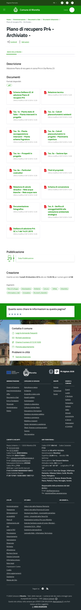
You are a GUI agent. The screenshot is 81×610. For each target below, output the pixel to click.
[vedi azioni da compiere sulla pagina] (24, 42)
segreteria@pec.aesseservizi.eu (56, 493)
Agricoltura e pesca (30, 387)
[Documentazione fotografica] (10, 206)
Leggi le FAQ (11, 529)
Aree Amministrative (14, 390)
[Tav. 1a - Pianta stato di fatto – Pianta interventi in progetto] (10, 111)
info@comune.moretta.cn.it (20, 460)
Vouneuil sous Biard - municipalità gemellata (39, 513)
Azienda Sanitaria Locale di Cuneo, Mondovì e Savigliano (43, 523)
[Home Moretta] (25, 9)
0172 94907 (14, 450)
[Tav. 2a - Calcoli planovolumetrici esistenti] (45, 111)
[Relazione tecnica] (45, 92)
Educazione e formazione (33, 410)
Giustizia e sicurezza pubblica (34, 414)
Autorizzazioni (29, 400)
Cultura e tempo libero (32, 407)
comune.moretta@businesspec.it (22, 458)
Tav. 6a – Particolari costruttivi (22, 171)
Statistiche (10, 576)
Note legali (10, 563)
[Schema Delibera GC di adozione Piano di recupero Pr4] (10, 92)
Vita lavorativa (29, 434)
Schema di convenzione (58, 186)
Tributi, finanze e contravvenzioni (35, 427)
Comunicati (57, 390)
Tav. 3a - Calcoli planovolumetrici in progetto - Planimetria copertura (58, 135)
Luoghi (67, 393)
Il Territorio (69, 396)
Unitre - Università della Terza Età (36, 516)
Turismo (26, 431)
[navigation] (4, 9)
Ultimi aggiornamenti (14, 573)
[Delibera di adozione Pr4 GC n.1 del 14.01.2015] (10, 228)
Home (9, 19)
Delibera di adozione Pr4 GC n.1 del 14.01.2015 (24, 230)
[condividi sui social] (12, 42)
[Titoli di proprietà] (45, 170)
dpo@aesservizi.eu (52, 490)
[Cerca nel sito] (71, 9)
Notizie (55, 387)
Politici (9, 410)
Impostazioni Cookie (13, 566)
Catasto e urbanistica (31, 404)
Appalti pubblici (29, 397)
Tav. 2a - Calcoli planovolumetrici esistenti (59, 113)
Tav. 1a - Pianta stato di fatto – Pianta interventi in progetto (25, 114)
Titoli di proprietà (55, 170)
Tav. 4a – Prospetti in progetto (22, 155)
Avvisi (55, 394)
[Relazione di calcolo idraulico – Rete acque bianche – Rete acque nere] (10, 187)
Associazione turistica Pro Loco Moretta (38, 519)
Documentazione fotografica (21, 208)
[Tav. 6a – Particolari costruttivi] (10, 170)
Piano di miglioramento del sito (13, 523)
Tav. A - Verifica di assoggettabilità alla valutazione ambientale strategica (58, 210)
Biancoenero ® (58, 601)
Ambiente (27, 390)
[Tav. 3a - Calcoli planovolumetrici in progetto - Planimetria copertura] (45, 131)
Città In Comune (48, 598)
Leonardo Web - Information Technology (38, 533)
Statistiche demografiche (33, 529)
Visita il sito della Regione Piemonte (36, 506)
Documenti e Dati (34, 19)
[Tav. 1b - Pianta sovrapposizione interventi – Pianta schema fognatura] (10, 131)
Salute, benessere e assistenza (35, 424)
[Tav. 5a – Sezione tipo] (45, 153)
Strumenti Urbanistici (51, 19)
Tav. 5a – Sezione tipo (57, 153)
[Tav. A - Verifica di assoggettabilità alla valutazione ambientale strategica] (45, 206)
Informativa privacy (13, 560)
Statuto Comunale (13, 556)
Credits (9, 570)
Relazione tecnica (55, 92)
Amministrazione (19, 19)
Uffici (8, 394)
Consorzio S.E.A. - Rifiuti (32, 526)
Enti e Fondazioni (13, 400)
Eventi (67, 389)
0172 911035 (14, 448)
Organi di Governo (13, 387)
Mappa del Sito (12, 580)
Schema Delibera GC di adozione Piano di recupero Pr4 (23, 95)
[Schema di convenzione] (45, 187)
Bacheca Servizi (12, 553)
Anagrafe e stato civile (32, 394)
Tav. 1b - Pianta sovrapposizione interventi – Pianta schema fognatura (21, 135)
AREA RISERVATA (39, 606)
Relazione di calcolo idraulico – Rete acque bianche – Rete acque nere (25, 189)
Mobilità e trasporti (30, 421)
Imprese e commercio (31, 417)
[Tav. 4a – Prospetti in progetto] (10, 153)
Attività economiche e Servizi (69, 416)
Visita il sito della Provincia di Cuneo (36, 509)
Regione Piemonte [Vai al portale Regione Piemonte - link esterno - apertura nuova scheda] (12, 3)
